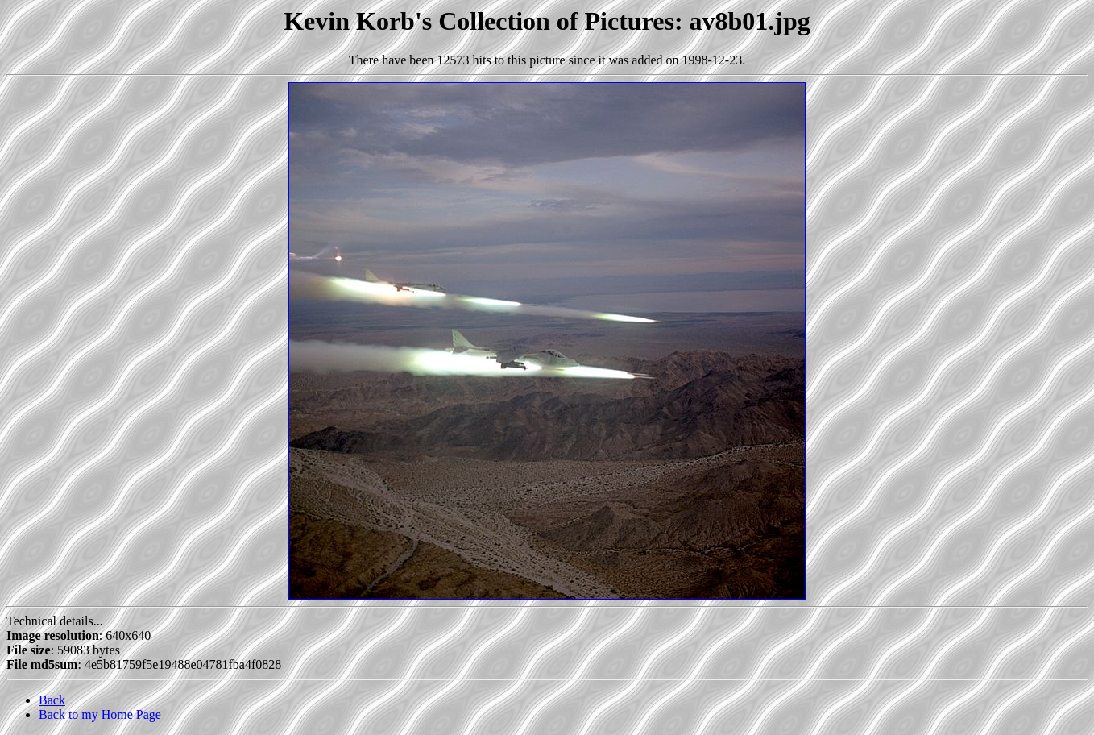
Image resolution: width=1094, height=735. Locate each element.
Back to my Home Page (100, 714)
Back (52, 700)
